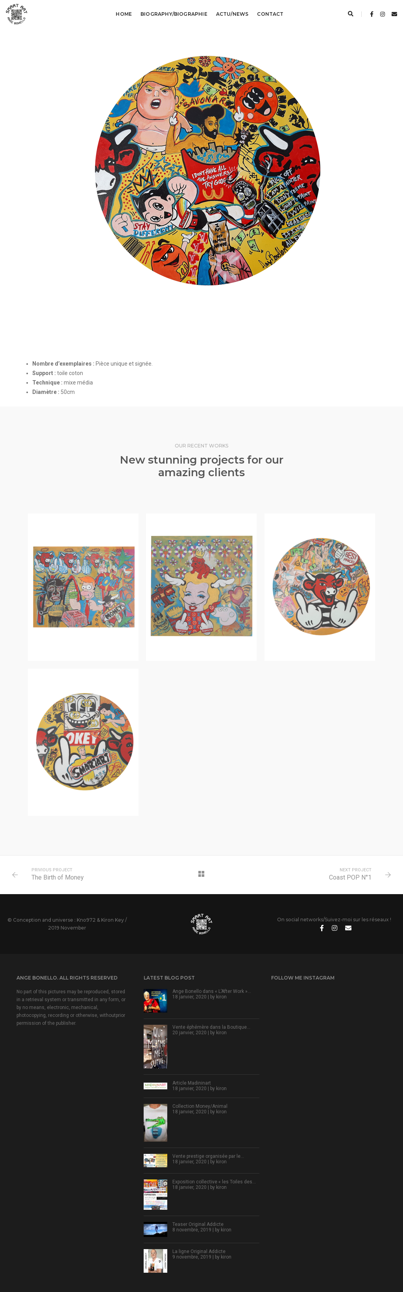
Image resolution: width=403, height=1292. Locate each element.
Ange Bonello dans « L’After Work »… (211, 991)
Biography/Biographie (173, 14)
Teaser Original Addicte (198, 1224)
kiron (221, 997)
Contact (270, 14)
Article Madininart (191, 1083)
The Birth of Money (57, 877)
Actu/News (232, 14)
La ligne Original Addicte (199, 1251)
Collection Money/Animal (199, 1106)
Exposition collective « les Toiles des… (214, 1182)
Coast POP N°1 (350, 877)
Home (124, 14)
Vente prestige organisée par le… (208, 1156)
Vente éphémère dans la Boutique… (211, 1027)
